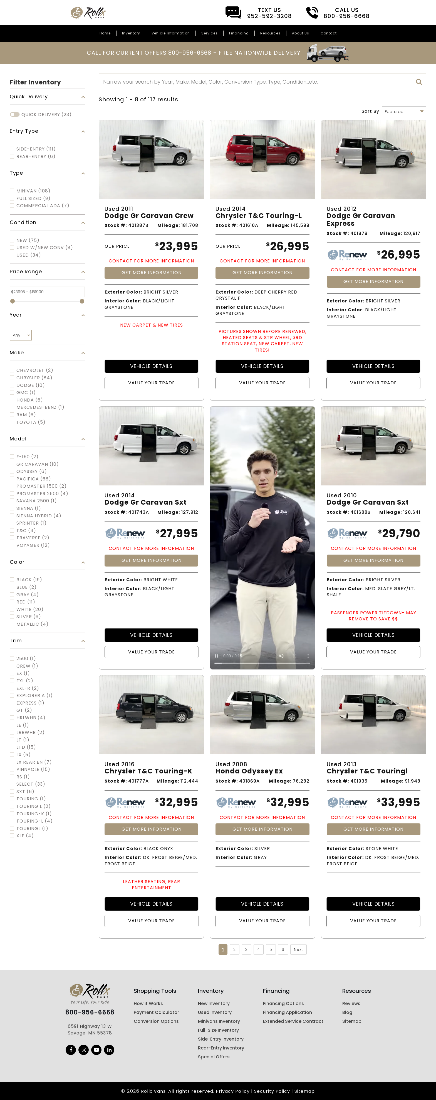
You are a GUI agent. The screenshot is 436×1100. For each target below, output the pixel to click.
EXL (24, 681)
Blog (347, 1012)
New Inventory (214, 1003)
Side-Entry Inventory (221, 1039)
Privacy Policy (233, 1091)
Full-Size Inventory (218, 1030)
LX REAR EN (34, 762)
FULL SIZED (33, 199)
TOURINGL (32, 829)
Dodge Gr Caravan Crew (149, 216)
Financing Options (283, 1003)
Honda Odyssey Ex (249, 771)
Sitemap (351, 1021)
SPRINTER (31, 523)
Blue (26, 587)
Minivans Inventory (219, 1021)
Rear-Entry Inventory (221, 1048)
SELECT (30, 784)
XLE (25, 836)
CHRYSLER (34, 378)
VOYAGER (33, 545)
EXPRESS (30, 703)
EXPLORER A (34, 696)
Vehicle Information (171, 33)
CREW (27, 666)
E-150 (27, 457)
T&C (26, 531)
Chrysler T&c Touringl (367, 771)
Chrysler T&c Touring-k (148, 771)
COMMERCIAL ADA (43, 206)
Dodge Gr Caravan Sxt (146, 502)
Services (209, 33)
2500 (26, 659)
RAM (26, 415)
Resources (270, 33)
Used (28, 255)
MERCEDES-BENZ (40, 407)
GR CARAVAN (37, 464)
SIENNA (28, 508)
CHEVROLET (34, 370)
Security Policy (272, 1091)
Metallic (32, 624)
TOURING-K (34, 814)
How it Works (148, 1003)
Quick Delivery (46, 115)
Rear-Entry (36, 157)
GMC (26, 393)
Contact (329, 33)
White (30, 610)
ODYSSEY (31, 471)
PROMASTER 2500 (42, 494)
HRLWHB (31, 718)
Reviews (351, 1003)
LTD (26, 747)
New (27, 240)
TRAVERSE (32, 538)
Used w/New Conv (44, 248)
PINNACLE (33, 769)
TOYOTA (31, 422)
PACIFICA (33, 479)
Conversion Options (156, 1021)
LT (22, 740)
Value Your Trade (151, 383)
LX (23, 755)
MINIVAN (33, 191)
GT (24, 710)
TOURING (31, 799)
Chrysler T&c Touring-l (258, 216)
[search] (419, 82)
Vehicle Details (151, 366)
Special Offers (214, 1057)
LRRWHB (30, 733)
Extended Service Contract (293, 1021)
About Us (300, 33)
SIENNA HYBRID (38, 516)
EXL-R (27, 688)
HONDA (29, 400)
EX (23, 673)
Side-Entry (36, 149)
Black (29, 580)
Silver (28, 617)
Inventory (131, 33)
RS (23, 777)
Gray (27, 595)
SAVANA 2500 (36, 501)
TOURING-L (34, 821)
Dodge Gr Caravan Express (361, 220)
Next (298, 949)
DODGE (30, 385)
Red (25, 602)
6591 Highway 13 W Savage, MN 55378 (90, 1029)
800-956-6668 (90, 1012)
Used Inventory (215, 1012)
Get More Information (152, 272)
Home (105, 33)
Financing (239, 33)
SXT (25, 792)
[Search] (262, 82)
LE (22, 725)
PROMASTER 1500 (41, 486)
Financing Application (287, 1012)
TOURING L (33, 806)
